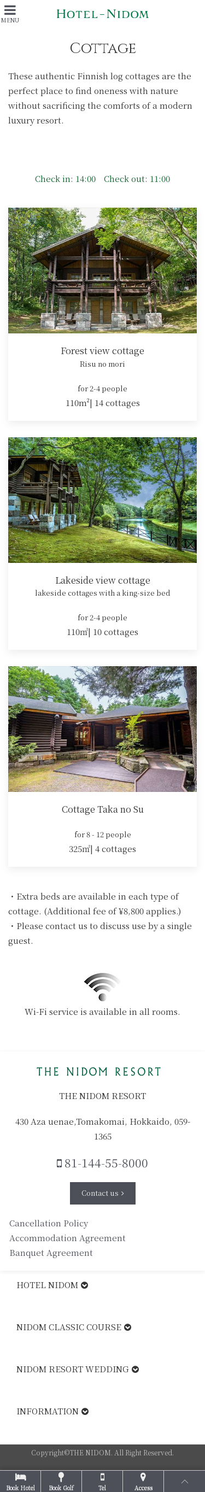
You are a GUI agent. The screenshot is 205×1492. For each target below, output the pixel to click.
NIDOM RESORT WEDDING (72, 1368)
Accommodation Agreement (67, 1237)
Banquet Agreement (52, 1252)
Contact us (100, 1193)
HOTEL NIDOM (47, 1284)
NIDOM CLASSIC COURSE (68, 1326)
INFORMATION (47, 1411)
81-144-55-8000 (102, 1162)
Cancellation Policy (48, 1223)
